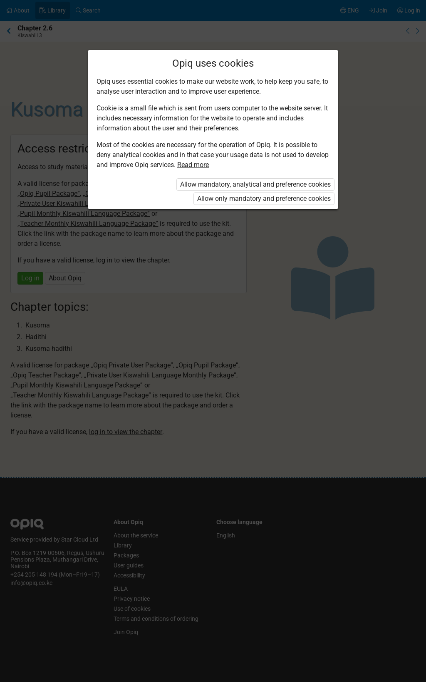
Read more (193, 165)
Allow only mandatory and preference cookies (264, 198)
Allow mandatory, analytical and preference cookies (255, 184)
